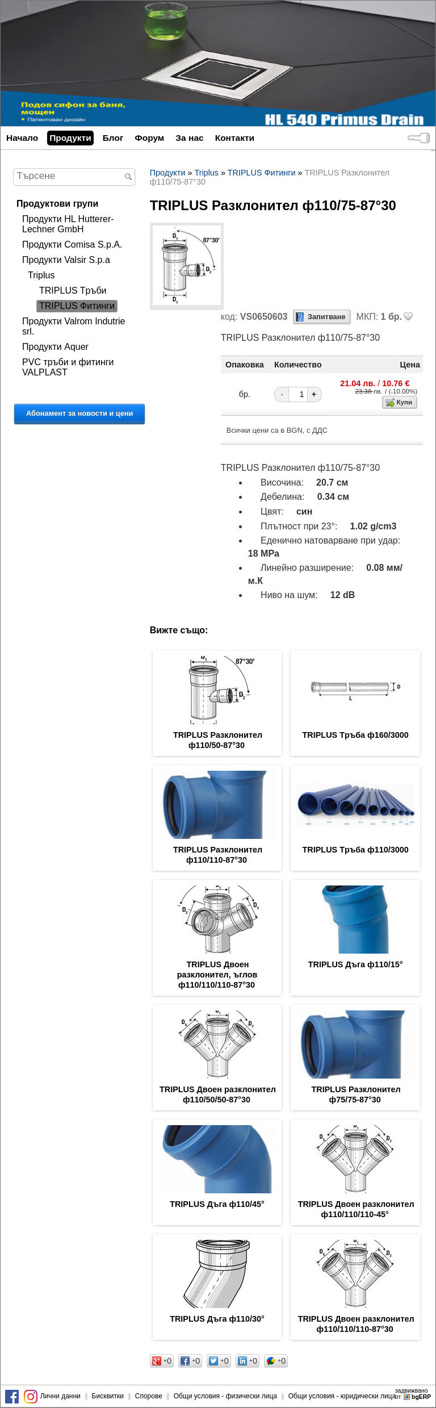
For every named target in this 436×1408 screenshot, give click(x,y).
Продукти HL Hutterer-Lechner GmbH (68, 224)
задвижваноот (414, 1394)
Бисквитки (108, 1396)
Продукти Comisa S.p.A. (72, 244)
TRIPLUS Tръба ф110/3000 (356, 849)
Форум (149, 138)
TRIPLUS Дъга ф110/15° (355, 964)
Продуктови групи (57, 203)
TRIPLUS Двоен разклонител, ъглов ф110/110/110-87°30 (217, 974)
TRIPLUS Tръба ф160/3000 (356, 734)
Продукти (70, 138)
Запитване (327, 316)
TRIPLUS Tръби (73, 290)
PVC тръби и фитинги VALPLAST (68, 367)
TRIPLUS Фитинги (77, 306)
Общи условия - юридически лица (342, 1396)
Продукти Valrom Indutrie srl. (73, 326)
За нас (189, 138)
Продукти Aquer (55, 347)
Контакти (234, 138)
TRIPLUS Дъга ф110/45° (217, 1204)
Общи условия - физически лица (225, 1396)
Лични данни (60, 1396)
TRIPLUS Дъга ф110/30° (217, 1318)
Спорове (148, 1396)
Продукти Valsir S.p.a (66, 260)
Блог (113, 138)
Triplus (41, 275)
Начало (22, 138)
